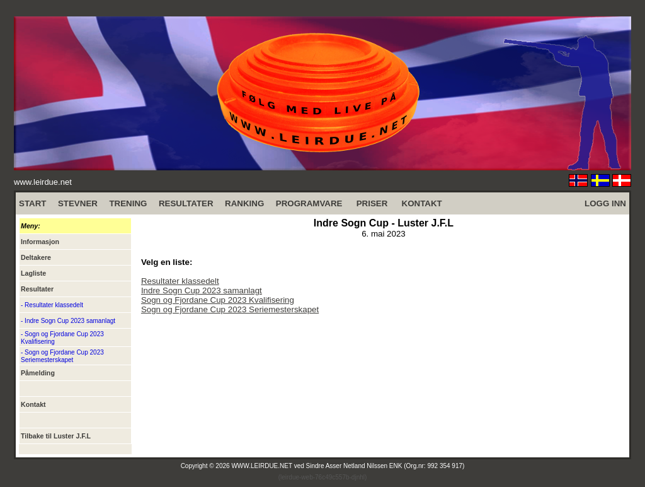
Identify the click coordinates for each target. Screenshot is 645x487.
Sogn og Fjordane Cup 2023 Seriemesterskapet (230, 309)
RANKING (244, 203)
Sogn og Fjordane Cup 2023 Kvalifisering (217, 300)
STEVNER (78, 203)
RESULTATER (186, 203)
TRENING (128, 203)
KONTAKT (422, 203)
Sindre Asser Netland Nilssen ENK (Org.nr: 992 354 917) (385, 465)
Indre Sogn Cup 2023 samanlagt (201, 290)
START (32, 203)
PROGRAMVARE (309, 203)
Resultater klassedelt (180, 281)
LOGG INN (605, 203)
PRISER (372, 203)
